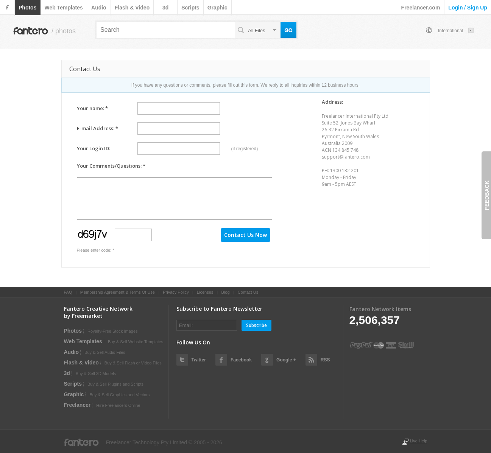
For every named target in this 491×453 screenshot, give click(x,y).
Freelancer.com (420, 8)
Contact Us (248, 292)
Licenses (205, 292)
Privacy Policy (176, 292)
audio (98, 8)
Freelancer (77, 405)
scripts (190, 8)
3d (165, 8)
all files (256, 30)
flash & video (132, 8)
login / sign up (467, 8)
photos (27, 8)
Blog (225, 292)
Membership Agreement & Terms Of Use (117, 292)
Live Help (418, 441)
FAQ (68, 292)
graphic (217, 8)
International (450, 30)
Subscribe (256, 325)
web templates (63, 8)
